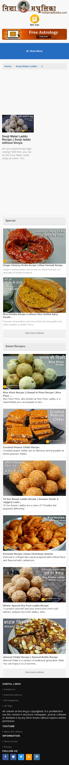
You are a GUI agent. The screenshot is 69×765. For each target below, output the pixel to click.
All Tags (8, 706)
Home (8, 66)
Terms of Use (11, 741)
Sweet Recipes (15, 346)
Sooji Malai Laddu (26, 66)
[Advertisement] (34, 93)
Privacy (8, 747)
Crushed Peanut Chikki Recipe (21, 447)
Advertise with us (13, 695)
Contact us (9, 689)
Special (10, 220)
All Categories (11, 700)
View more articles (34, 333)
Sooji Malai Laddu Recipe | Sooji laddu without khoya (16, 139)
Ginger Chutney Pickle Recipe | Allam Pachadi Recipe (33, 265)
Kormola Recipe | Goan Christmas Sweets (28, 553)
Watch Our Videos (13, 731)
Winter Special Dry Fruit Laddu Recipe (26, 605)
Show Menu (34, 51)
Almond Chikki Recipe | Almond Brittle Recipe (30, 657)
